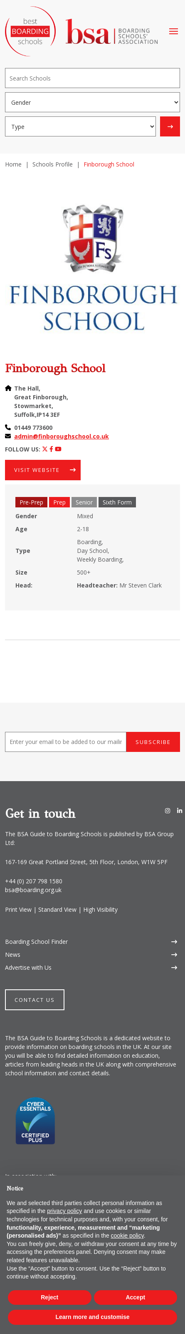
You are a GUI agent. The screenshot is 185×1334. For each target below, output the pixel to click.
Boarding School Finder (36, 942)
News (12, 954)
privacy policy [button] (64, 1211)
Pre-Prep (31, 502)
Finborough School (55, 368)
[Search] (92, 78)
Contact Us (35, 1000)
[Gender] (92, 102)
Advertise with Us (28, 967)
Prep (59, 502)
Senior (84, 502)
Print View (18, 909)
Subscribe (153, 742)
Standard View (57, 909)
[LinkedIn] (179, 811)
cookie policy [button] (127, 1235)
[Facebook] (51, 449)
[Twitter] (45, 449)
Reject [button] (49, 1297)
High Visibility (100, 909)
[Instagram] (167, 811)
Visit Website (37, 470)
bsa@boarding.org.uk (33, 890)
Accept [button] (135, 1297)
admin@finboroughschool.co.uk (61, 436)
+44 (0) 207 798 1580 (33, 881)
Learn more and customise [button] (92, 1317)
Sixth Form (117, 502)
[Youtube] (58, 449)
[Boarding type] (80, 126)
